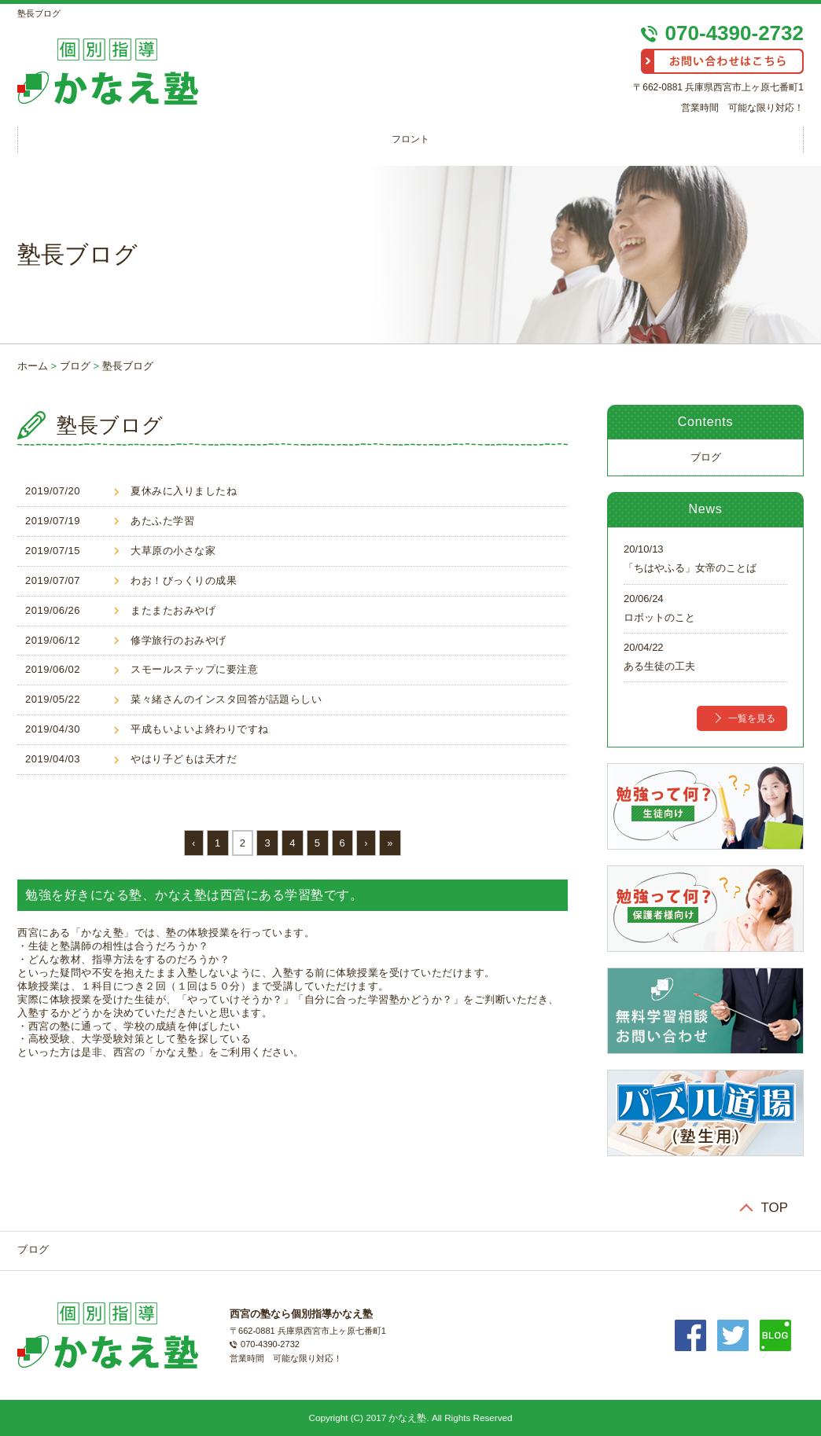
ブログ (75, 366)
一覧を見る (751, 718)
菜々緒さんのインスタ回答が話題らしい (226, 699)
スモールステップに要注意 (194, 669)
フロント (410, 139)
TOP (774, 1207)
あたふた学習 (162, 521)
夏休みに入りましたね (184, 491)
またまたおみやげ (173, 610)
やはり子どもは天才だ (184, 759)
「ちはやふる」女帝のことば (690, 568)
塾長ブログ (127, 366)
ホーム (32, 366)
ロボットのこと (659, 617)
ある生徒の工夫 (659, 666)
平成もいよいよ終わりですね (200, 729)
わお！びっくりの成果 (184, 580)
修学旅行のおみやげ (178, 640)
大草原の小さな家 (173, 550)
